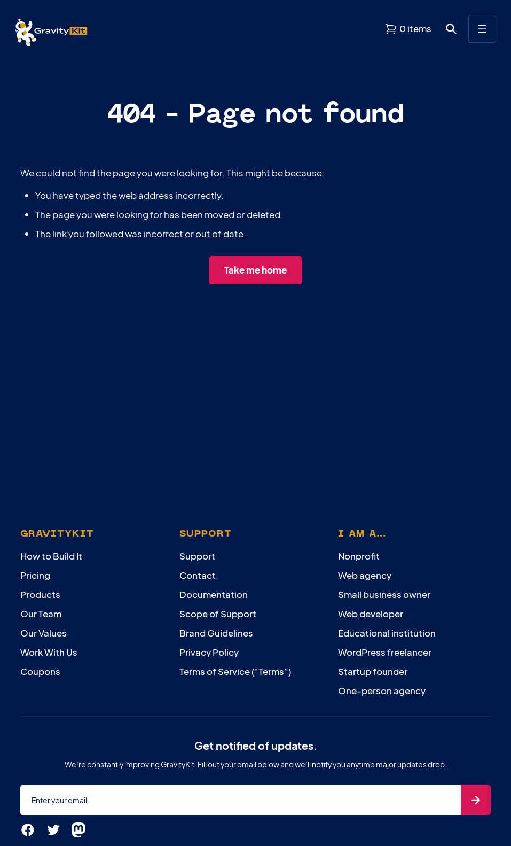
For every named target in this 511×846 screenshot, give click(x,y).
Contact (197, 575)
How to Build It (51, 556)
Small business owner (384, 594)
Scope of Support (217, 613)
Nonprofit (359, 556)
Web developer (370, 613)
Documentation (213, 594)
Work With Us (48, 652)
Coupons (40, 671)
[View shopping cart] (407, 28)
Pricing (35, 575)
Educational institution (387, 633)
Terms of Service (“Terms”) (235, 671)
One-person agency (382, 690)
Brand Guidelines (216, 633)
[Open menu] (482, 29)
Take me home (255, 270)
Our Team (40, 613)
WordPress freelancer (384, 652)
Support (197, 556)
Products (40, 594)
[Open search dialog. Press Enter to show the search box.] (451, 29)
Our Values (43, 633)
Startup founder (372, 671)
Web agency (364, 575)
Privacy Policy (209, 652)
